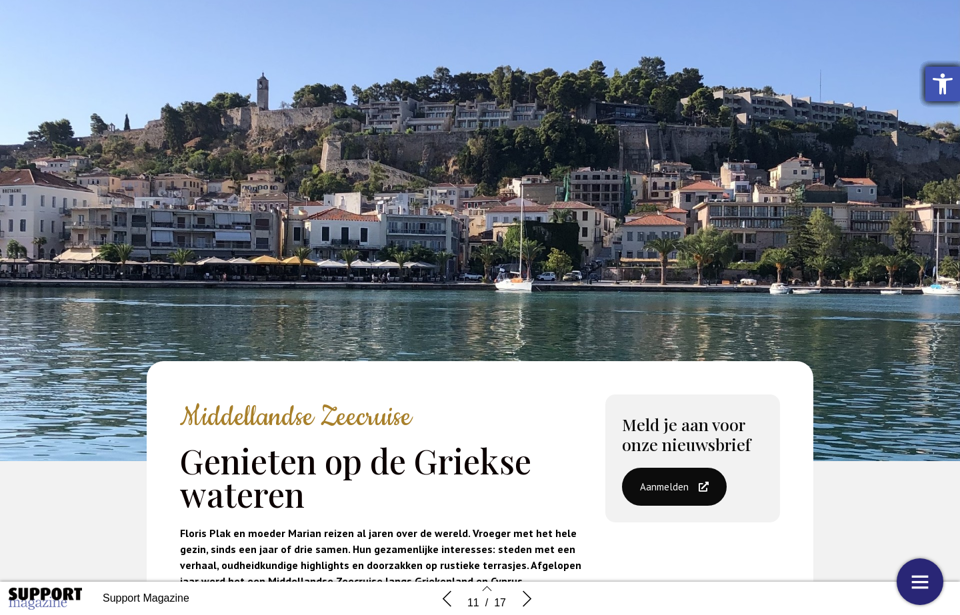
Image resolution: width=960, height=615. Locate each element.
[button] (674, 487)
